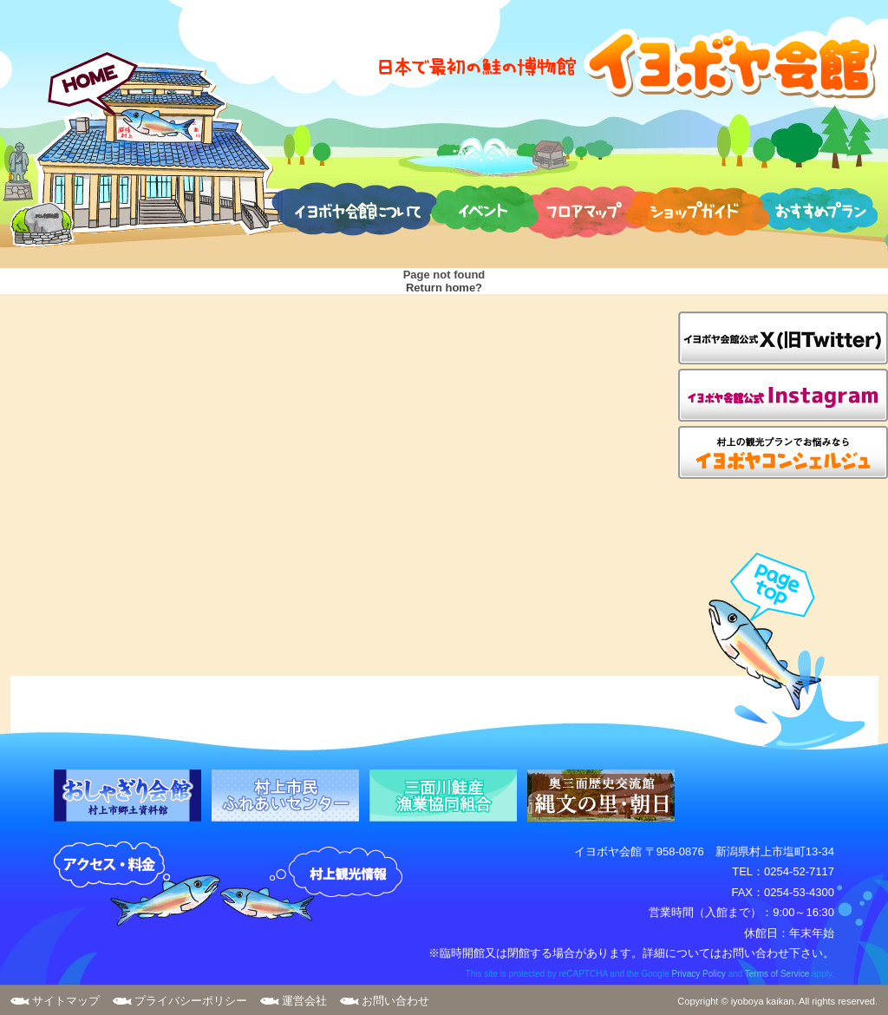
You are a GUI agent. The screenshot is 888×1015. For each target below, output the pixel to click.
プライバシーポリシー (190, 1000)
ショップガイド (696, 208)
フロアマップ (586, 208)
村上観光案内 (315, 884)
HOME (147, 149)
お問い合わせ (395, 1000)
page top (778, 651)
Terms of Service (777, 974)
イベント (485, 208)
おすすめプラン (814, 208)
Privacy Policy (698, 974)
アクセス (137, 884)
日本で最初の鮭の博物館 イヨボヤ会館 (626, 63)
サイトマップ (66, 1000)
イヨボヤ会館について (354, 208)
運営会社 (304, 1000)
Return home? (444, 287)
